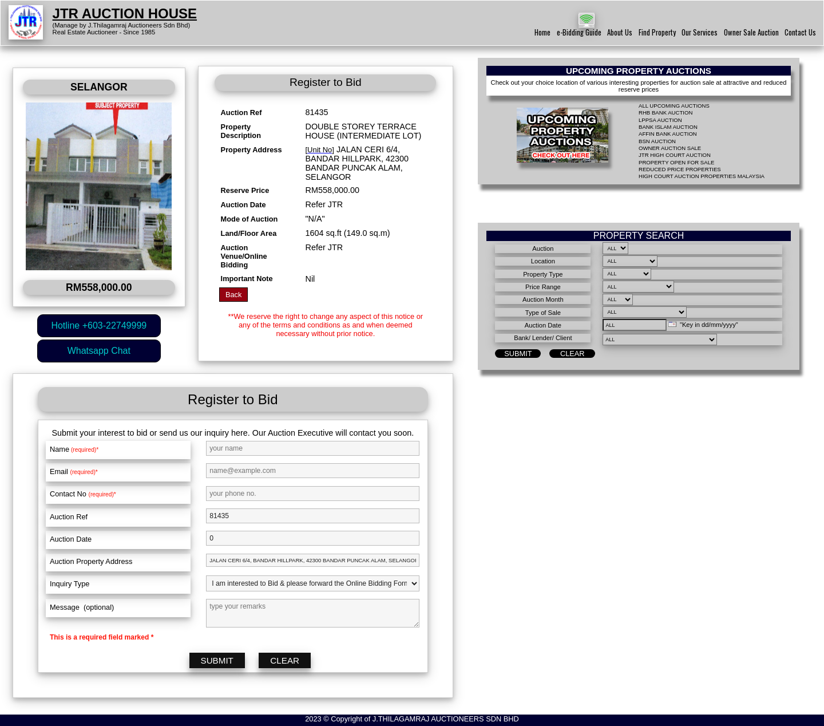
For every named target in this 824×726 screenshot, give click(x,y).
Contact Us (800, 32)
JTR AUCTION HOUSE (125, 13)
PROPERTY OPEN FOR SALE (676, 162)
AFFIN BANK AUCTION (668, 134)
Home (542, 32)
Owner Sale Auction (751, 32)
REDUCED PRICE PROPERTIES (680, 169)
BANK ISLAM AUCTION (668, 127)
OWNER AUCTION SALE (670, 148)
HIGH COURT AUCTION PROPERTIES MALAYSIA (701, 176)
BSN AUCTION (657, 141)
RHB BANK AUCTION (665, 112)
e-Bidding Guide (579, 32)
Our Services (700, 32)
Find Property (657, 32)
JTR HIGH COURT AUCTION (675, 155)
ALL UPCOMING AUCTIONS (674, 105)
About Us (619, 32)
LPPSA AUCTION (660, 120)
